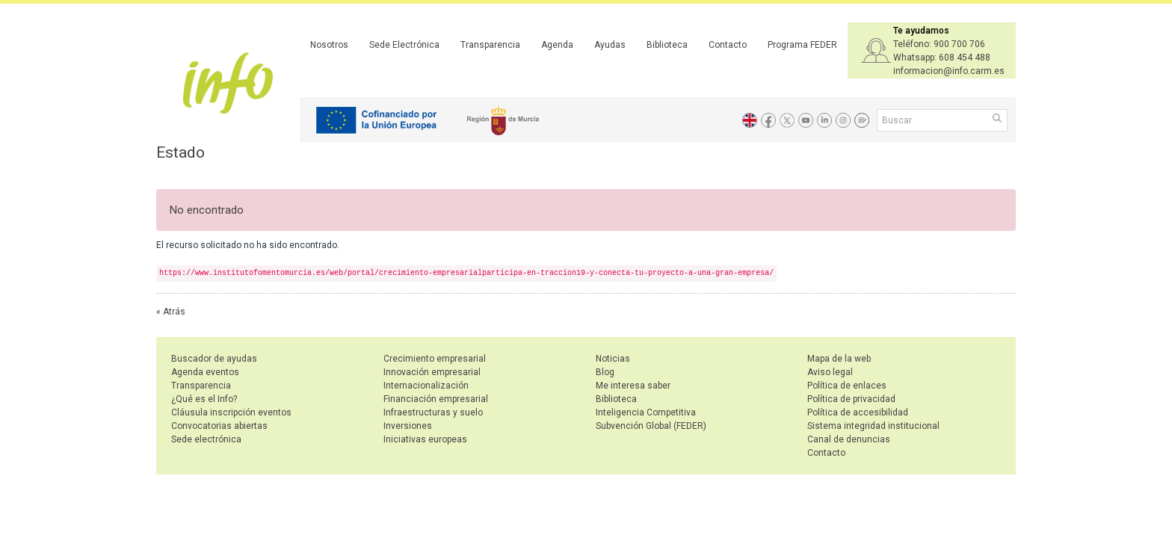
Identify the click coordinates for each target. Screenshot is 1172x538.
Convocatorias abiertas (219, 426)
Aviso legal (830, 372)
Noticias (613, 358)
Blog (605, 372)
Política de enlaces (846, 385)
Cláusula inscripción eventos (231, 412)
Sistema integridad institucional (873, 426)
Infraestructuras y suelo (433, 412)
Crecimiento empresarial (434, 358)
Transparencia (490, 45)
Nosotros (329, 45)
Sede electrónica (206, 439)
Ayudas (610, 45)
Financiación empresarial (435, 399)
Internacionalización (426, 385)
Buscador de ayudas (214, 358)
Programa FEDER (802, 45)
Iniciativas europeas (425, 439)
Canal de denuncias (848, 439)
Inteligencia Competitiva (646, 412)
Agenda (557, 45)
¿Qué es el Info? (204, 399)
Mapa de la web (839, 358)
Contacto (728, 45)
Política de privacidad (851, 399)
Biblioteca (667, 45)
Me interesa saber (633, 385)
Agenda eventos (205, 372)
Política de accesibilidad (857, 412)
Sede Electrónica (404, 45)
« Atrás (170, 311)
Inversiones (407, 426)
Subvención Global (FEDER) (651, 426)
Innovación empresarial (432, 372)
